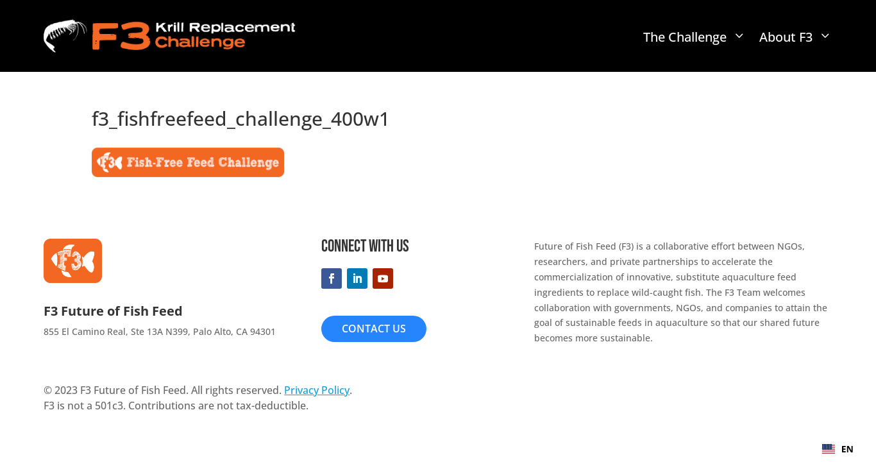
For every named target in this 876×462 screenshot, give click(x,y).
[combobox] (838, 449)
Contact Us (374, 328)
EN (838, 449)
